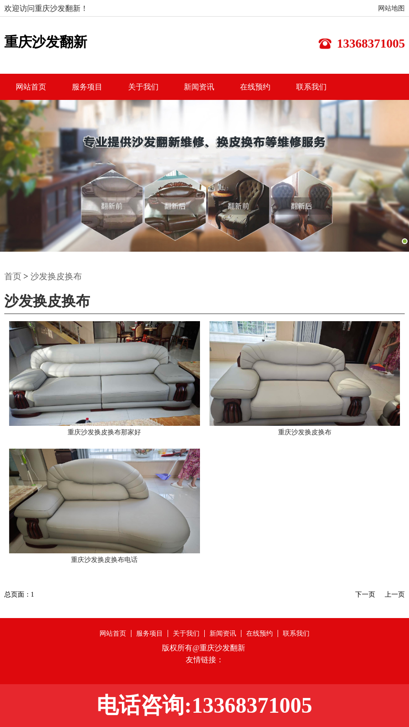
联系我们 (311, 87)
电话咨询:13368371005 (204, 705)
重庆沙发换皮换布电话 (104, 559)
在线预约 (255, 87)
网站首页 (31, 87)
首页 (12, 276)
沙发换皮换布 (56, 276)
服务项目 (87, 87)
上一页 (395, 594)
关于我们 (143, 87)
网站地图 (391, 8)
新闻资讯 (199, 87)
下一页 (365, 594)
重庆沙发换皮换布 (304, 432)
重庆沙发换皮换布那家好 (104, 432)
